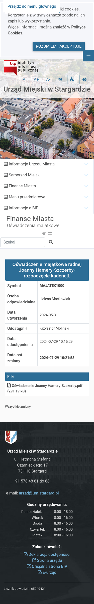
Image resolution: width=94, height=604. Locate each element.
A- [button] (48, 79)
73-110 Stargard (32, 471)
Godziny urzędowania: (47, 504)
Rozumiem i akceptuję (58, 46)
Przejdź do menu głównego (32, 6)
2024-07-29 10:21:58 (57, 358)
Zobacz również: (47, 546)
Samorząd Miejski (25, 175)
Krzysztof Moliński (54, 328)
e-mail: (32, 493)
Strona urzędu (47, 560)
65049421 (38, 589)
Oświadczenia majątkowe (33, 225)
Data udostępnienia (20, 341)
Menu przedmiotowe (27, 197)
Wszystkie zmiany (18, 406)
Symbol (14, 285)
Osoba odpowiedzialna (21, 299)
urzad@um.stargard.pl (39, 493)
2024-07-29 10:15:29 (56, 342)
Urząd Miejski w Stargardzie (46, 89)
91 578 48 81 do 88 (32, 481)
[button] (60, 79)
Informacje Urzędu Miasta (32, 164)
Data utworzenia (17, 315)
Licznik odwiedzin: (17, 589)
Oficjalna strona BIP (47, 566)
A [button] (24, 79)
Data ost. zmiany (15, 358)
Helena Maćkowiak (55, 299)
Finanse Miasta (22, 186)
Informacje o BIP (23, 208)
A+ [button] (36, 79)
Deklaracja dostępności (47, 554)
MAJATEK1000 (52, 286)
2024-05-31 (49, 315)
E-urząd (47, 572)
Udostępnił (17, 328)
